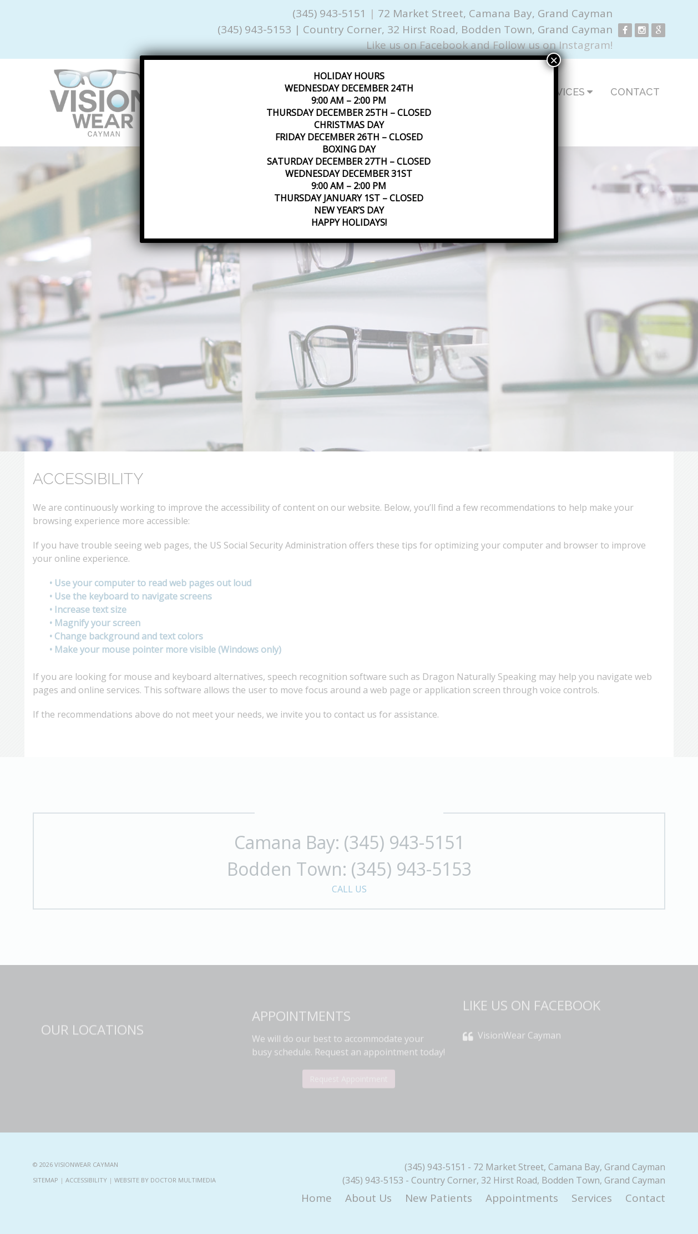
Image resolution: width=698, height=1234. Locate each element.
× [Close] (554, 60)
